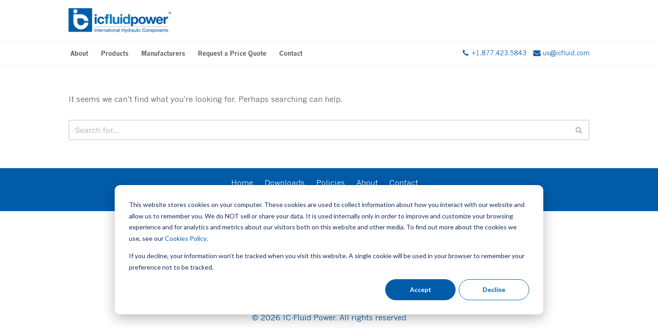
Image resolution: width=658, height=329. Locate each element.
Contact (290, 53)
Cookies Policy (186, 238)
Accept (420, 289)
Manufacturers (163, 53)
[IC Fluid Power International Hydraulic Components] (120, 20)
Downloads (285, 182)
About (79, 53)
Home (242, 182)
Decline (494, 289)
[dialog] (329, 249)
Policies (330, 182)
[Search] (319, 130)
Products (114, 53)
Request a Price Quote (232, 53)
